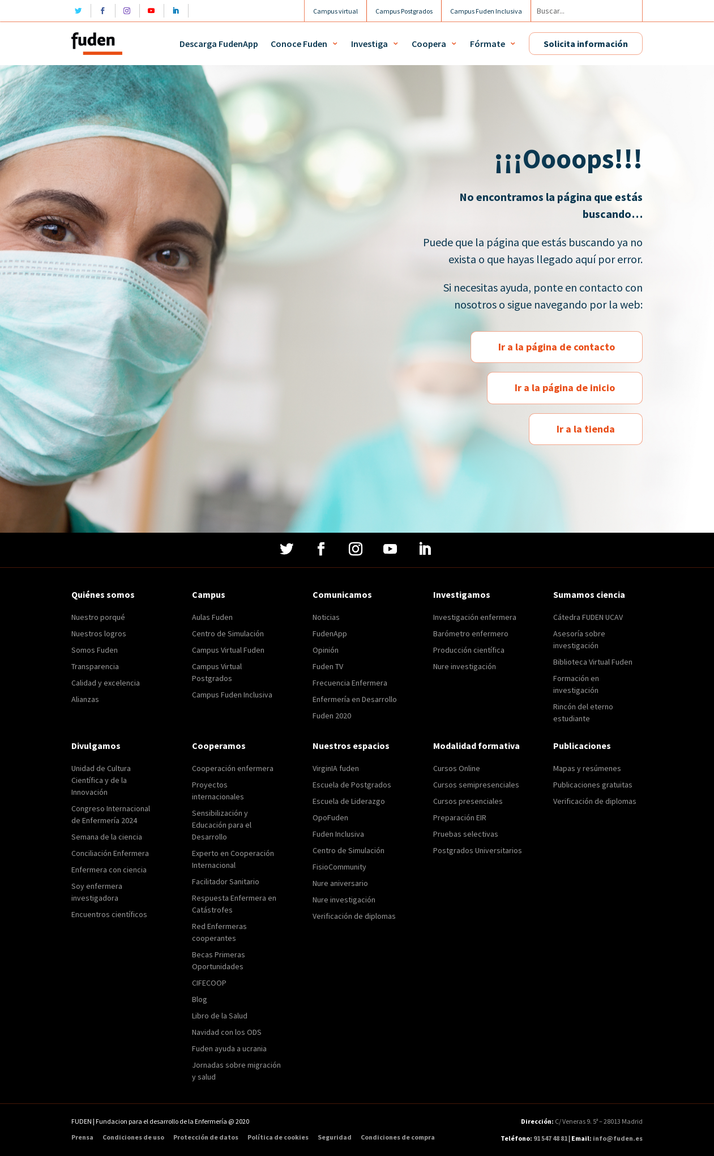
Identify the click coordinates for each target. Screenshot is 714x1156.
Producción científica (468, 650)
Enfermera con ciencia (109, 869)
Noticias (326, 617)
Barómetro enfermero (470, 633)
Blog (199, 999)
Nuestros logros (98, 633)
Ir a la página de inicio (565, 387)
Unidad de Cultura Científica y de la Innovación (101, 780)
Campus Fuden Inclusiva (232, 695)
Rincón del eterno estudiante (583, 712)
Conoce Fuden (299, 43)
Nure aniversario (340, 883)
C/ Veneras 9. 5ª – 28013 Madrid (598, 1121)
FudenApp (330, 633)
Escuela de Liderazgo (349, 801)
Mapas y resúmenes (587, 768)
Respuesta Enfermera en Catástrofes (234, 904)
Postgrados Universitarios (477, 850)
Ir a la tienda (586, 428)
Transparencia (95, 666)
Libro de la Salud (219, 1016)
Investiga (369, 43)
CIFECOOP (209, 983)
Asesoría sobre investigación (579, 639)
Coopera (429, 43)
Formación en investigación (576, 684)
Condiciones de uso (133, 1137)
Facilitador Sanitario (225, 881)
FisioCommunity (339, 867)
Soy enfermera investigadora (96, 892)
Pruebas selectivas (465, 834)
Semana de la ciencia (106, 837)
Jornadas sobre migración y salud (236, 1071)
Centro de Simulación (228, 633)
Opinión (326, 650)
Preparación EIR (459, 817)
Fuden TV (328, 666)
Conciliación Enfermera (110, 853)
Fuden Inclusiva (338, 834)
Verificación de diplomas (354, 916)
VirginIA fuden (336, 768)
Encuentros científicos (109, 914)
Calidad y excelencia (105, 683)
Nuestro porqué (98, 617)
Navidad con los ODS (227, 1032)
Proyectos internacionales (218, 791)
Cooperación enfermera (232, 768)
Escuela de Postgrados (352, 785)
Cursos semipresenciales (476, 785)
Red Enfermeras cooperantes (219, 932)
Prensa (82, 1137)
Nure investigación (464, 666)
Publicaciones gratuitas (592, 785)
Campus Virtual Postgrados (217, 672)
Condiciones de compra (398, 1137)
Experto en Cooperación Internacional (233, 859)
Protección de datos (205, 1137)
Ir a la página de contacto (556, 346)
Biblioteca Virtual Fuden (592, 662)
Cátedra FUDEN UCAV (588, 617)
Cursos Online (456, 768)
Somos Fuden (94, 650)
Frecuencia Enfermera (350, 683)
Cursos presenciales (468, 801)
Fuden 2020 (332, 715)
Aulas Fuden (212, 617)
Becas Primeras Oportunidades (218, 960)
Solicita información (586, 43)
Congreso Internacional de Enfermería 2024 (110, 814)
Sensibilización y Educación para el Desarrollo (221, 825)
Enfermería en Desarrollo (355, 699)
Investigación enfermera (474, 617)
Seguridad (335, 1137)
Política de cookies (278, 1137)
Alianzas (85, 699)
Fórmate (487, 43)
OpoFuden (330, 817)
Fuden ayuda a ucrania (229, 1048)
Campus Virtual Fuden (228, 650)
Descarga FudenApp (218, 43)
